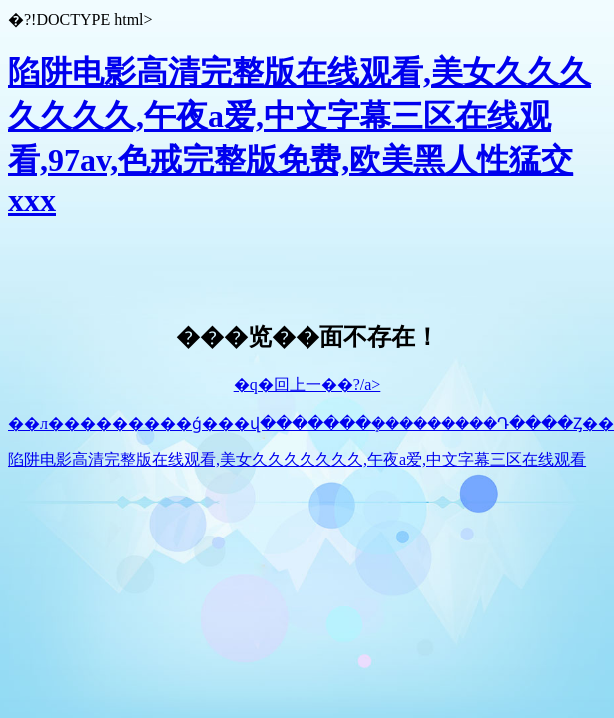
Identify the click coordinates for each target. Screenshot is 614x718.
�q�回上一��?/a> (307, 384)
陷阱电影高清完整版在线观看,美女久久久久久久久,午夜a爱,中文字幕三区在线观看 (297, 459)
